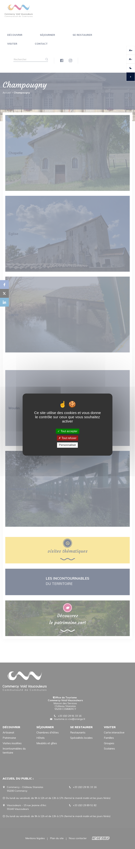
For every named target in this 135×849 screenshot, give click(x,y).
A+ (130, 50)
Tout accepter (67, 431)
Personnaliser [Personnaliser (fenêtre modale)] (67, 444)
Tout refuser (67, 438)
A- (130, 59)
